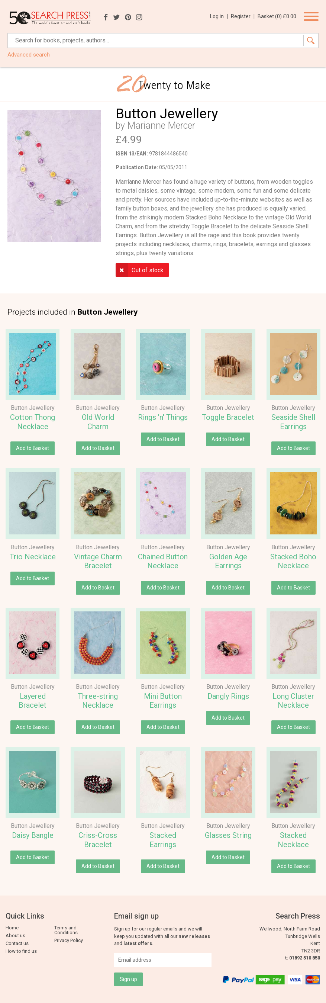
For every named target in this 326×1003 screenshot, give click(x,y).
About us (15, 935)
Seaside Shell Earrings (293, 422)
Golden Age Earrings (228, 561)
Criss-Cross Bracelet (97, 840)
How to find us (21, 951)
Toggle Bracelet (228, 417)
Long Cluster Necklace (293, 701)
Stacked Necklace (293, 840)
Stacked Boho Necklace (293, 561)
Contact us (17, 943)
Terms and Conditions (66, 930)
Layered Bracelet (32, 701)
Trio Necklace (33, 556)
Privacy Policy (68, 940)
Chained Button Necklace (163, 561)
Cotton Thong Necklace (32, 422)
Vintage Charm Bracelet (98, 561)
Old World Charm (98, 422)
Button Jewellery (33, 407)
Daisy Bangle (33, 835)
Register (243, 16)
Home (12, 927)
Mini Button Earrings (163, 701)
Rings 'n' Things (163, 417)
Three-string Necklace (98, 701)
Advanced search (28, 55)
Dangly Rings (228, 696)
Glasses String (228, 835)
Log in (219, 16)
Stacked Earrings (162, 840)
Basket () (277, 16)
